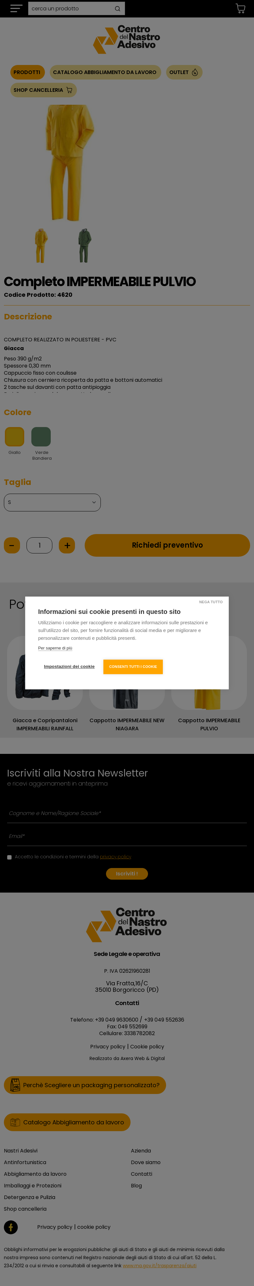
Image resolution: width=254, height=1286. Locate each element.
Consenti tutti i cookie (133, 667)
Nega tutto (210, 602)
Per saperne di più (55, 648)
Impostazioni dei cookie (69, 666)
